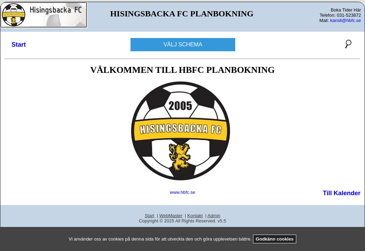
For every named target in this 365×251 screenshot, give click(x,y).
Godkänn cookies (274, 239)
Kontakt (195, 215)
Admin (213, 215)
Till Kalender (341, 193)
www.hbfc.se (182, 192)
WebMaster (170, 215)
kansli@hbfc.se (345, 20)
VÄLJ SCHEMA (182, 44)
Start (19, 44)
